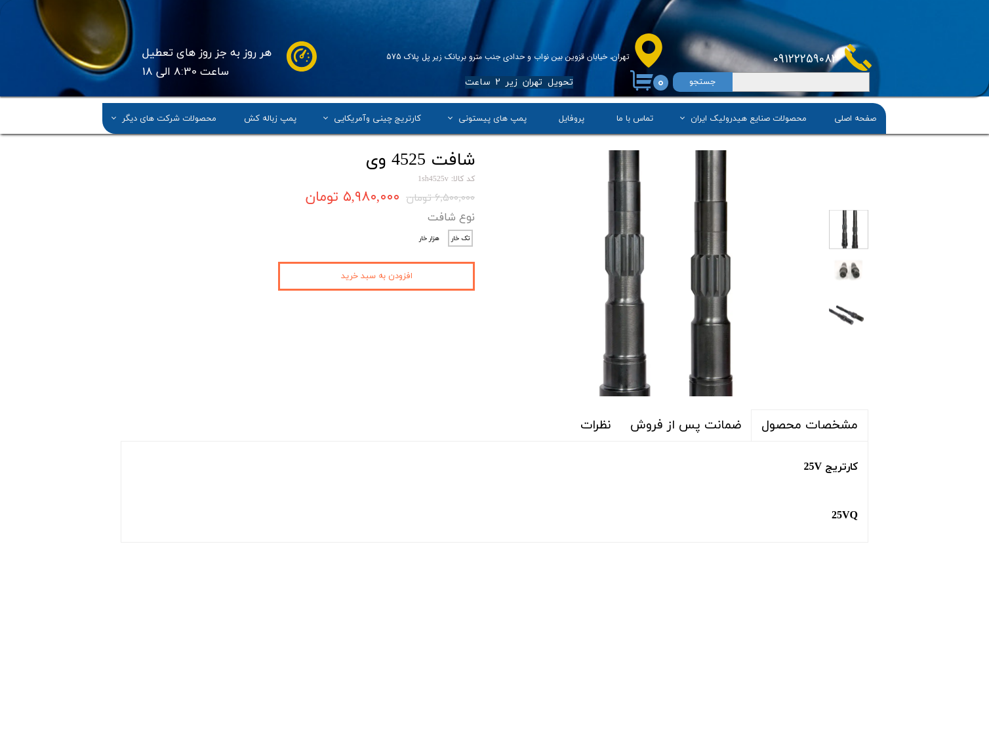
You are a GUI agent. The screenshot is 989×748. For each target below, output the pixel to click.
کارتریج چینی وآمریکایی (377, 118)
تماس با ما (634, 118)
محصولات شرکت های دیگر (169, 118)
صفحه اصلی (855, 118)
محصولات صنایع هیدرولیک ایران (749, 118)
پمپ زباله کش (270, 118)
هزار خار (429, 238)
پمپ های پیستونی (492, 118)
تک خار (460, 238)
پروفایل (571, 118)
